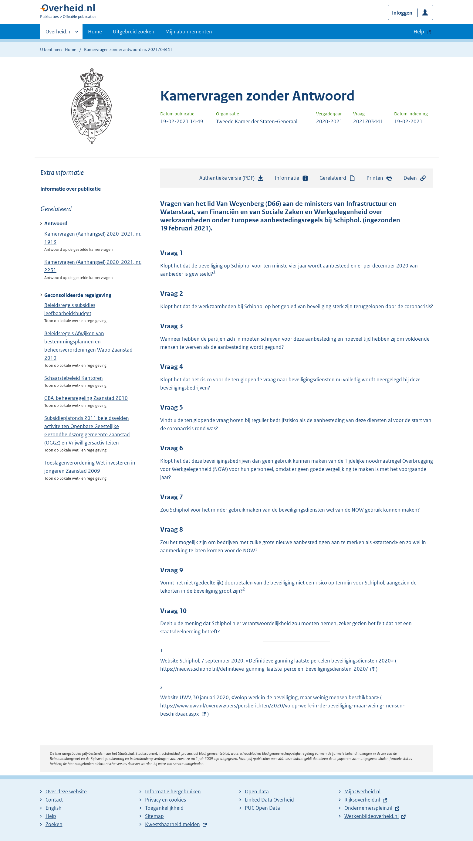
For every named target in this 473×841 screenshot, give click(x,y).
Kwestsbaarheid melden (172, 824)
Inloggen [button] (402, 12)
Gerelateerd (337, 178)
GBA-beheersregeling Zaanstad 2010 (86, 398)
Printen (380, 178)
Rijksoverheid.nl (362, 799)
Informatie (292, 178)
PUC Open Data (262, 808)
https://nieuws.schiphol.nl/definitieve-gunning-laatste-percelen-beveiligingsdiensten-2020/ (268, 669)
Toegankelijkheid (164, 808)
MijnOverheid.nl (362, 791)
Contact (54, 799)
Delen (415, 178)
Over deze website (66, 791)
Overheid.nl (59, 33)
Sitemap (154, 816)
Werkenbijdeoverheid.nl (371, 816)
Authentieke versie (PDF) (231, 179)
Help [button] (419, 31)
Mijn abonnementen (188, 31)
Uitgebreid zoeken (133, 31)
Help (51, 816)
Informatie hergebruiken (173, 791)
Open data (257, 791)
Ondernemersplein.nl (368, 808)
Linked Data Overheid (269, 799)
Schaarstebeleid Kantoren (73, 378)
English (54, 808)
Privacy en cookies (165, 799)
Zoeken (54, 824)
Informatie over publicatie (70, 189)
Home (95, 31)
